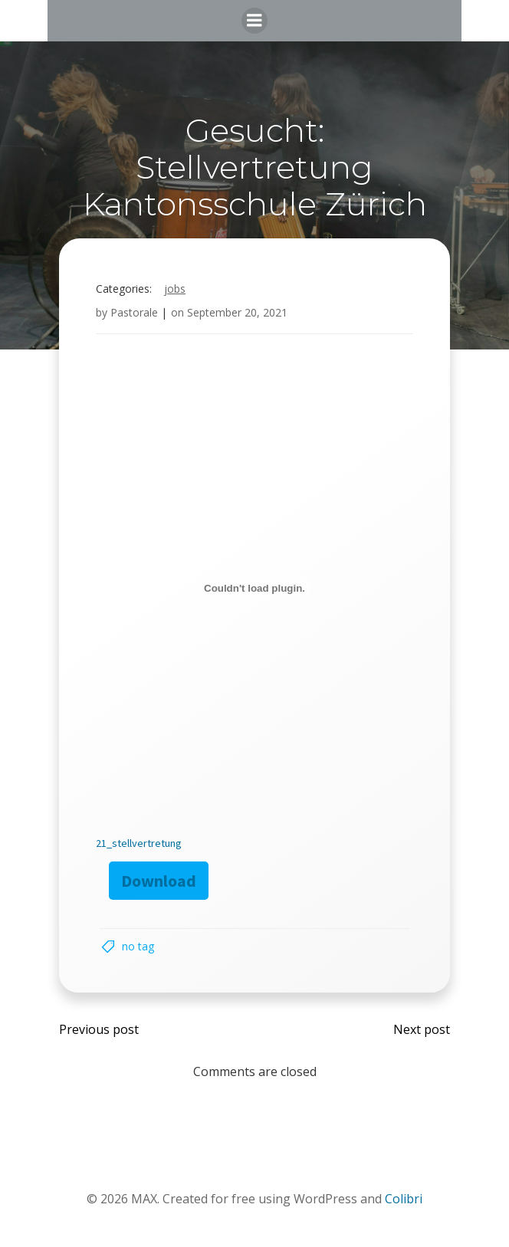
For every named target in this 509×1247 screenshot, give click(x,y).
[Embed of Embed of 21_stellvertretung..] (254, 588)
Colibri (403, 1198)
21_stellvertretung (139, 843)
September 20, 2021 (237, 312)
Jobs (175, 288)
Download (158, 880)
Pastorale (134, 312)
